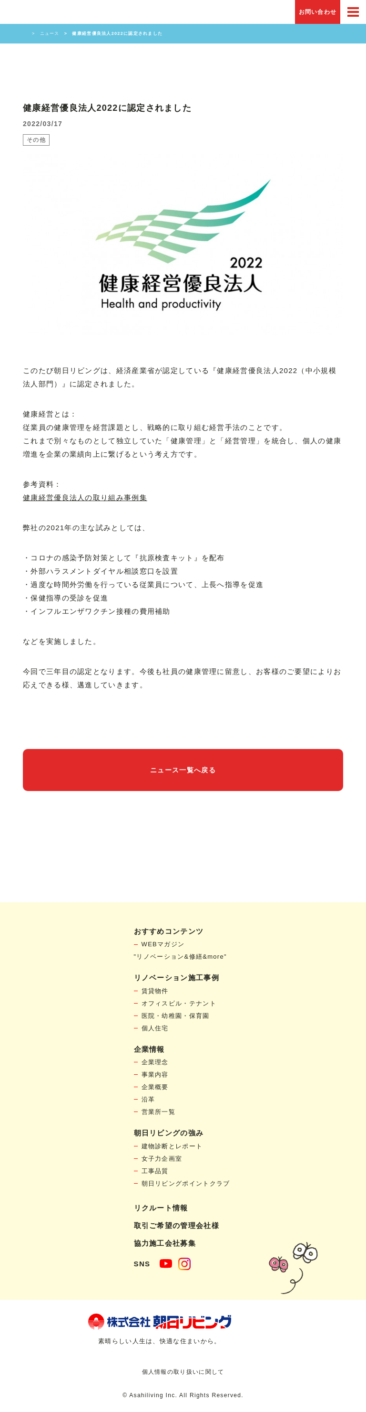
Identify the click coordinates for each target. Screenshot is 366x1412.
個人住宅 (155, 1028)
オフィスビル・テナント (179, 1003)
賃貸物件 (155, 991)
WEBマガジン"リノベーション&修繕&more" (180, 950)
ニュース (50, 33)
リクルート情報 (161, 1208)
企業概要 (155, 1087)
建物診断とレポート (172, 1146)
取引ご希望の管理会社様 (176, 1225)
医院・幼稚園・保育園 (176, 1015)
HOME (25, 34)
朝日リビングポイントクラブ (186, 1183)
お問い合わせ (318, 12)
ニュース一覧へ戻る (183, 770)
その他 (36, 140)
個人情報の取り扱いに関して (183, 1372)
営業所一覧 (159, 1111)
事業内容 (155, 1074)
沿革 (148, 1099)
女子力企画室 (162, 1158)
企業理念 (155, 1062)
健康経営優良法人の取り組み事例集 (85, 497)
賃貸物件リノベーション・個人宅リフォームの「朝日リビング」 (35, 12)
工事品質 (155, 1171)
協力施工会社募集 (165, 1243)
